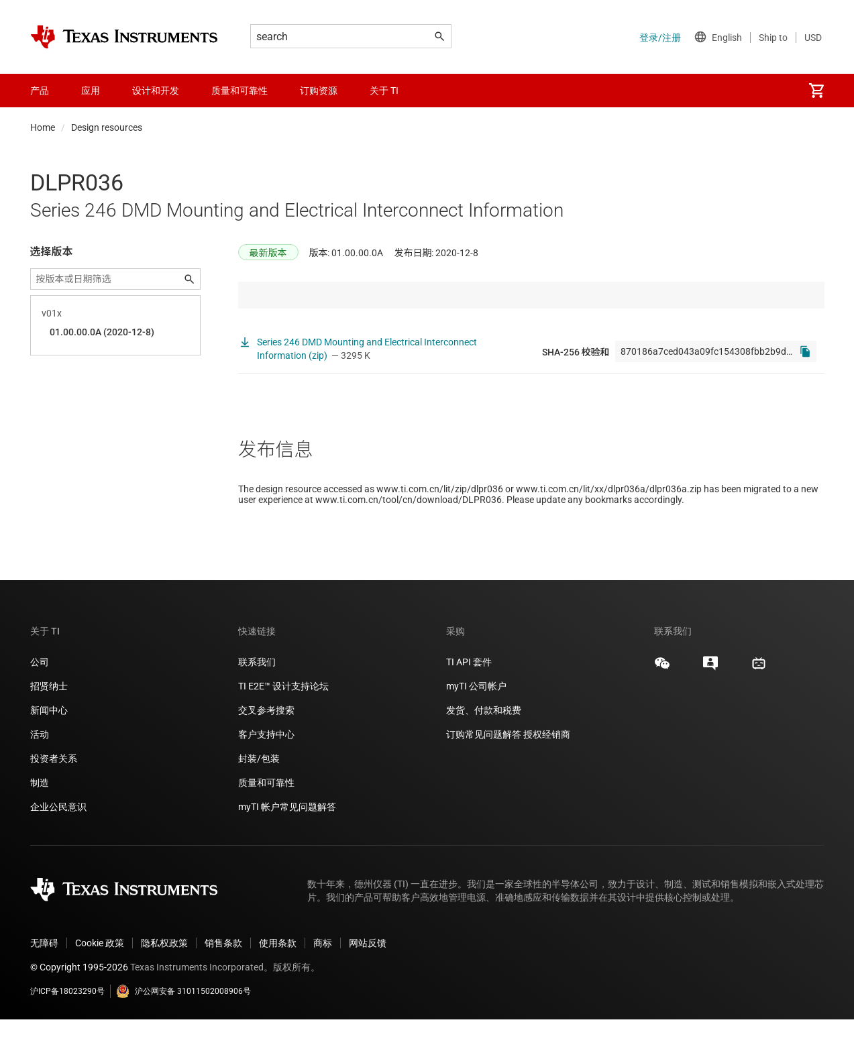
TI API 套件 (469, 705)
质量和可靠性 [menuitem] (239, 90)
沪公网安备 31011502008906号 (183, 1035)
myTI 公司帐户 (476, 729)
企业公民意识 (58, 850)
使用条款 (278, 986)
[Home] (124, 37)
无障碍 (44, 986)
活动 (39, 778)
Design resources (106, 127)
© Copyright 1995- (79, 1010)
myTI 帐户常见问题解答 (287, 850)
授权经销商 (546, 778)
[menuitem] (816, 90)
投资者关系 (53, 802)
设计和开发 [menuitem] (155, 90)
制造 (39, 826)
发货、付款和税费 (483, 753)
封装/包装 (259, 802)
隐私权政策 (164, 986)
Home (42, 127)
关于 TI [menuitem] (384, 90)
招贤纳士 (49, 729)
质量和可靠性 (267, 826)
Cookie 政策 (99, 986)
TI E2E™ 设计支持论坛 (283, 729)
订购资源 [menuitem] (318, 90)
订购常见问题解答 (483, 778)
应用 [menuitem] (90, 90)
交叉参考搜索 (266, 753)
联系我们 (257, 705)
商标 (322, 986)
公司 (39, 705)
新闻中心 (49, 753)
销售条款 (223, 986)
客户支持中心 (266, 778)
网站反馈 (367, 986)
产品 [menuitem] (39, 90)
